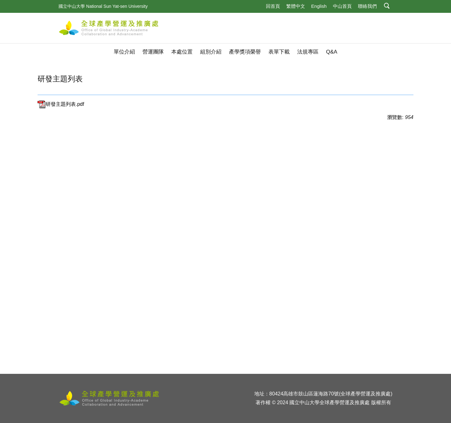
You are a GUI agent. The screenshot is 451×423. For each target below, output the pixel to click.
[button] (386, 6)
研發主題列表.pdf (61, 104)
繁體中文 (295, 6)
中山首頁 (342, 6)
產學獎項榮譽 (245, 52)
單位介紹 (124, 52)
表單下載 (279, 52)
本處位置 (182, 52)
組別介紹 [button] (210, 52)
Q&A (331, 52)
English (319, 6)
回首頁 (273, 6)
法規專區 (308, 52)
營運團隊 (153, 52)
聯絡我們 (367, 6)
